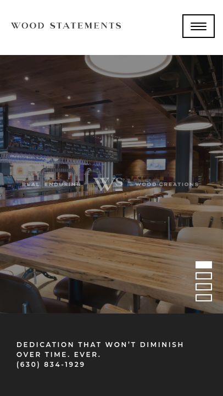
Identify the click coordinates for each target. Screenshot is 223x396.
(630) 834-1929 (51, 364)
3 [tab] (204, 288)
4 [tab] (204, 299)
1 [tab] (204, 266)
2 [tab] (204, 277)
